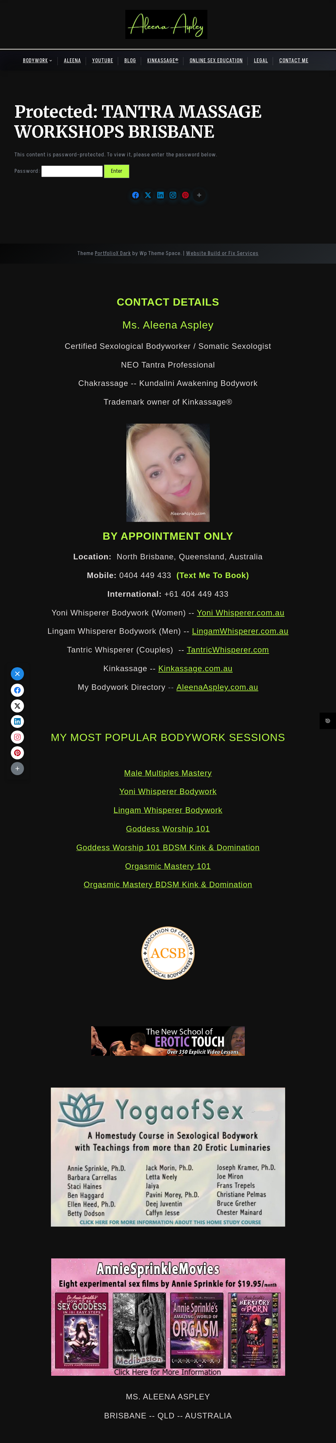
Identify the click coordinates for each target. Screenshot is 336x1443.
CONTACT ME (293, 61)
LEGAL (261, 61)
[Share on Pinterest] (185, 195)
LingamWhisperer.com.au (240, 631)
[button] (199, 195)
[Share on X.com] (148, 195)
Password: (58, 171)
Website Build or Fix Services (222, 253)
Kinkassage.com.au (195, 668)
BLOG (130, 61)
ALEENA (72, 61)
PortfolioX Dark (113, 253)
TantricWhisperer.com (228, 649)
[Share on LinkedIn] (160, 195)
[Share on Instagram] (173, 195)
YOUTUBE (102, 61)
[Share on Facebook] (135, 195)
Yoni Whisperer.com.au (240, 612)
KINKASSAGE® (162, 61)
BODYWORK (35, 61)
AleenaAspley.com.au (217, 687)
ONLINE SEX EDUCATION (216, 61)
